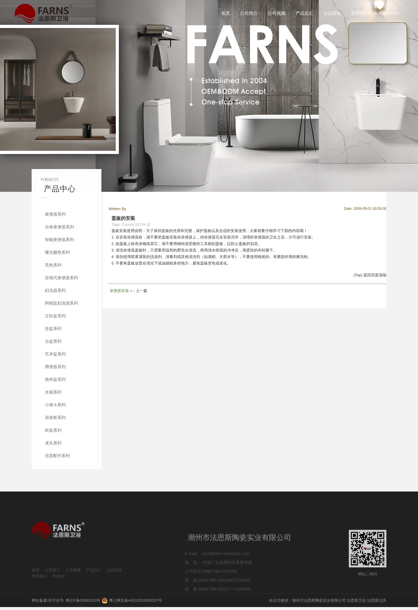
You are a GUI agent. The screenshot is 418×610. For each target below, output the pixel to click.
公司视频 (277, 13)
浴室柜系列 (55, 432)
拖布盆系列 (55, 394)
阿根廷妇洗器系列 (61, 318)
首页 (225, 13)
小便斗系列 (55, 419)
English (388, 13)
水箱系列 (53, 407)
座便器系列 (55, 229)
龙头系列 (53, 457)
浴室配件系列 (57, 470)
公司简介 (249, 13)
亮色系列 (53, 280)
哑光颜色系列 (57, 267)
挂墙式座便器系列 (61, 292)
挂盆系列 (53, 343)
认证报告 (332, 13)
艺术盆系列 (55, 368)
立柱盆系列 (55, 330)
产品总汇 (304, 13)
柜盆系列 (53, 445)
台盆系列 (53, 356)
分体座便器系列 (59, 241)
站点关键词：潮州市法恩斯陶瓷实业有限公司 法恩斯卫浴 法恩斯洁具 (327, 600)
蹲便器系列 (55, 381)
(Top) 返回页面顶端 (370, 275)
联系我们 (360, 13)
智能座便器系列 (59, 254)
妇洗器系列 (55, 305)
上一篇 (141, 290)
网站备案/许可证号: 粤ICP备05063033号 (66, 600)
